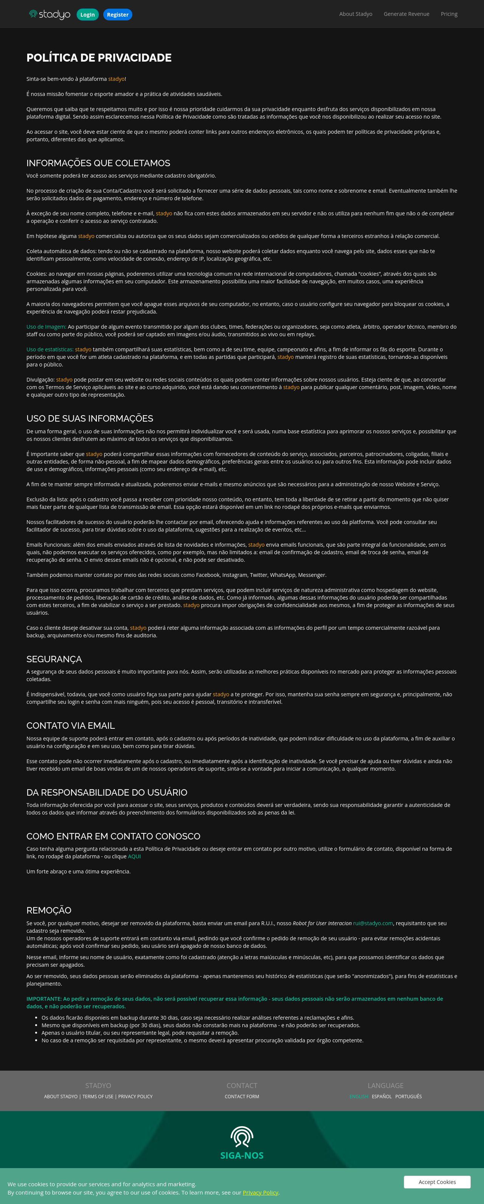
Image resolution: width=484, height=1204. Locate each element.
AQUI (134, 856)
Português (408, 1096)
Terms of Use (97, 1096)
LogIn (88, 14)
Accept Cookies (437, 1181)
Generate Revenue (407, 13)
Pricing (449, 13)
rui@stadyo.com (373, 923)
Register (118, 14)
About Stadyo (356, 13)
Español (382, 1096)
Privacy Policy (260, 1192)
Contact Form (242, 1096)
